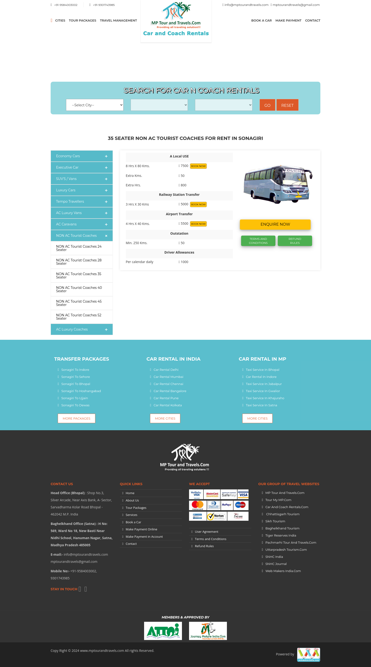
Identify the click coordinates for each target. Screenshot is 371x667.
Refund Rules (295, 241)
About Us (132, 500)
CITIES (60, 20)
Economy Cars (68, 156)
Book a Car (261, 20)
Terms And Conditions (258, 241)
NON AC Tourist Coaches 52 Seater (78, 317)
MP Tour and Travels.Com (285, 493)
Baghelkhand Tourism (282, 528)
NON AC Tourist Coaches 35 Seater (78, 275)
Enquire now (275, 224)
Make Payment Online (141, 529)
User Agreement (206, 531)
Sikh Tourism (275, 521)
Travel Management (118, 20)
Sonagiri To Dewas (75, 405)
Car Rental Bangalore (170, 391)
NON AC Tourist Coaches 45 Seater (79, 303)
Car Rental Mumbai (168, 377)
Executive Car (67, 167)
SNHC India (274, 557)
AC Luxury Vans (69, 213)
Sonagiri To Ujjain (74, 398)
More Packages (76, 418)
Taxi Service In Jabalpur (264, 384)
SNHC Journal (276, 564)
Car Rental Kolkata (168, 405)
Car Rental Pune (166, 398)
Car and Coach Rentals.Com (287, 507)
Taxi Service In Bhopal (262, 370)
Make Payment (288, 20)
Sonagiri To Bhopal (75, 384)
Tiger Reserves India (280, 535)
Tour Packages (82, 20)
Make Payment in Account (144, 536)
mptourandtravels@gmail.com (296, 5)
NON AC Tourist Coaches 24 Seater (79, 248)
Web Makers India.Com (283, 571)
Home (130, 493)
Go (268, 105)
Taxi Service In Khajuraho (265, 398)
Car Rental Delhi (166, 370)
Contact (312, 20)
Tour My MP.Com (278, 500)
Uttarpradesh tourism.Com (286, 549)
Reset (287, 105)
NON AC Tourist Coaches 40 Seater (79, 289)
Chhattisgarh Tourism (282, 514)
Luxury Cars (65, 190)
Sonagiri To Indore (75, 370)
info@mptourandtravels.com (247, 5)
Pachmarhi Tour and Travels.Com (290, 542)
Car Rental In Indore (261, 377)
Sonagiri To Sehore (75, 377)
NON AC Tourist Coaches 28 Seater (79, 262)
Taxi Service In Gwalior (263, 391)
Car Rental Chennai (168, 384)
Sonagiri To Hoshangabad (81, 391)
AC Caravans (66, 224)
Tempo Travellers (70, 201)
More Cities (165, 418)
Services (131, 515)
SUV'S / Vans (66, 179)
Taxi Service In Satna (261, 405)
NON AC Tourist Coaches (76, 235)
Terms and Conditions (210, 539)
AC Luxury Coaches (72, 329)
